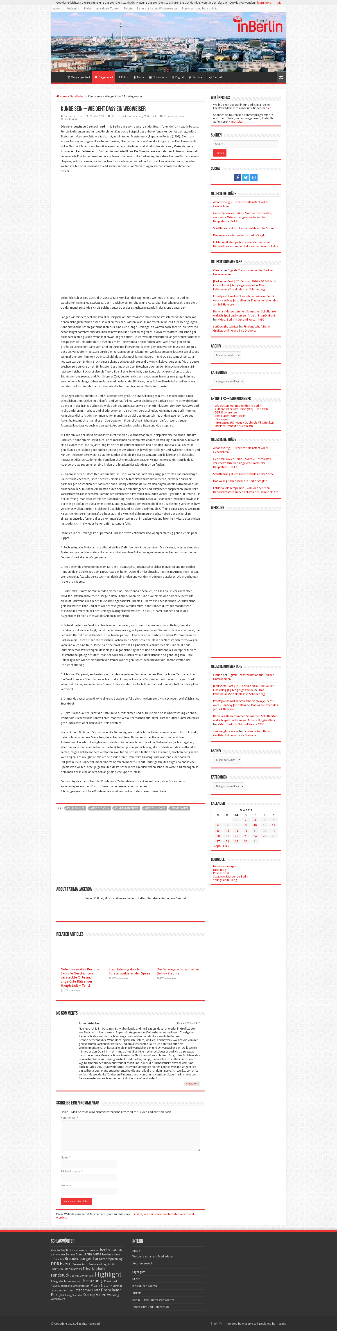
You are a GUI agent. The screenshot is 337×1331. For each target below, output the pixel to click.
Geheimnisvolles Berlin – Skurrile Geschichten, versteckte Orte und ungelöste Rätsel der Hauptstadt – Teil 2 (80, 977)
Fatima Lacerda (73, 116)
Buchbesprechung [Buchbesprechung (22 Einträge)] (110, 1259)
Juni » (226, 846)
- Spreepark (221, 419)
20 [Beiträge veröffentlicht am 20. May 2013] (218, 836)
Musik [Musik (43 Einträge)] (95, 1285)
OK (279, 2)
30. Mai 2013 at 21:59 (188, 1023)
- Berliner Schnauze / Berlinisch (233, 426)
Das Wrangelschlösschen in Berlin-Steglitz (178, 971)
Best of (215, 77)
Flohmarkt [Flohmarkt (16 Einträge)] (57, 1268)
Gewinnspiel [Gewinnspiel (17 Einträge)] (86, 1275)
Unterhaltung (135, 116)
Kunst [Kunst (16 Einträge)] (107, 1281)
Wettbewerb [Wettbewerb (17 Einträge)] (58, 1298)
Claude (217, 270)
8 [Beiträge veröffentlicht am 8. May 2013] (236, 825)
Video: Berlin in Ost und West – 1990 (241, 319)
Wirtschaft (150, 116)
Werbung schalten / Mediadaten (153, 1256)
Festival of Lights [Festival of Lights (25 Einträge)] (100, 1264)
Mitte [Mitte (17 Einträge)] (75, 1285)
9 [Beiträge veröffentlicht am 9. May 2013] (246, 825)
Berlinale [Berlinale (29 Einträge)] (116, 1250)
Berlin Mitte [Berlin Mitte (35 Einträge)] (91, 1254)
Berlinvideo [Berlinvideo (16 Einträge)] (57, 1259)
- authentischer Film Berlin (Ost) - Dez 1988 (240, 409)
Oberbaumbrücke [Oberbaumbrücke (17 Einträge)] (61, 1290)
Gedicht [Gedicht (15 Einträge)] (74, 1275)
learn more (264, 2)
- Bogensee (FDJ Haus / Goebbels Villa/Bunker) (243, 422)
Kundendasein (100, 808)
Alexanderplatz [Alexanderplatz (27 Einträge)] (61, 1250)
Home (59, 76)
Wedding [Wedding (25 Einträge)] (113, 1295)
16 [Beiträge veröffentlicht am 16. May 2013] (245, 830)
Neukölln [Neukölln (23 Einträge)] (116, 1285)
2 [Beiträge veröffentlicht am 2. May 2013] (246, 819)
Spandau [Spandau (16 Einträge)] (77, 1295)
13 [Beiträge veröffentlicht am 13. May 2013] (218, 830)
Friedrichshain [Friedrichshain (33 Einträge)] (94, 1268)
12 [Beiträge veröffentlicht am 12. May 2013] (273, 825)
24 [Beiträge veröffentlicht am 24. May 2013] (255, 836)
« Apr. (217, 846)
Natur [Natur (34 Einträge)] (105, 1286)
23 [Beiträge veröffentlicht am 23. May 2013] (245, 836)
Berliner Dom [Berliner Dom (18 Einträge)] (74, 1254)
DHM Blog (219, 869)
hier (268, 108)
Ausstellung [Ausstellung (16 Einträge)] (92, 1250)
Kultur (123, 77)
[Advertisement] (130, 850)
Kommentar (69, 1117)
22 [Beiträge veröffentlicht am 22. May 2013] (236, 836)
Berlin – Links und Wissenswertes (157, 8)
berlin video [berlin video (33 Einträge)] (111, 1254)
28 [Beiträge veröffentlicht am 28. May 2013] (227, 841)
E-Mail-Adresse (72, 1171)
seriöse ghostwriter (225, 326)
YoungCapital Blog (225, 880)
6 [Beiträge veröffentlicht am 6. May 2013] (218, 825)
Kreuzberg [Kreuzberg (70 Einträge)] (93, 1280)
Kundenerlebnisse (127, 808)
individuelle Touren (107, 8)
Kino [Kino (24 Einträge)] (79, 1281)
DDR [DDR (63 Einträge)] (55, 1263)
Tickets (128, 8)
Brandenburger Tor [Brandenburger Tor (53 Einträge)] (82, 1258)
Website (66, 1185)
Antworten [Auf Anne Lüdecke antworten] (192, 1083)
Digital (178, 77)
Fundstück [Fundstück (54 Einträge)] (60, 1275)
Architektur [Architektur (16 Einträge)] (78, 1250)
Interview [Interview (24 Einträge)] (70, 1281)
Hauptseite (235, 121)
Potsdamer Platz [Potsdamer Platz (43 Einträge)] (86, 1290)
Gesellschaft (78, 96)
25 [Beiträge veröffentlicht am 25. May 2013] (264, 836)
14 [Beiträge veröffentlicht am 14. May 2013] (227, 830)
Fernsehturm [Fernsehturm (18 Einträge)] (80, 1264)
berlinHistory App (224, 866)
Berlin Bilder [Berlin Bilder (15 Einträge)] (58, 1254)
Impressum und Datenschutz (199, 8)
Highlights (73, 8)
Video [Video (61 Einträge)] (101, 1294)
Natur (138, 77)
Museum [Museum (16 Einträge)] (84, 1285)
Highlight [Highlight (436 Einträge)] (108, 1274)
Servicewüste (180, 808)
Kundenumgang (155, 808)
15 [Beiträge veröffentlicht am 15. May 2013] (236, 830)
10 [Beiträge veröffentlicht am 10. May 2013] (255, 825)
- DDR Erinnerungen (225, 412)
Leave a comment (174, 116)
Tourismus (158, 77)
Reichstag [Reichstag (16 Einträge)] (66, 1295)
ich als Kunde (76, 808)
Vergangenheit (79, 77)
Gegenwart (104, 77)
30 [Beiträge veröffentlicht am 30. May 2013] (245, 841)
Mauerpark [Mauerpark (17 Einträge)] (65, 1285)
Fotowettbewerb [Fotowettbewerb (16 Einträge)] (72, 1268)
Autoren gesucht (143, 1263)
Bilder (87, 8)
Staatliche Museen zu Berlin (230, 876)
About (57, 8)
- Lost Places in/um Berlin (229, 415)
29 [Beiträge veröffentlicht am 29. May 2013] (236, 841)
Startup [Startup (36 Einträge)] (89, 1295)
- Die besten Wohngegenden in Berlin (237, 405)
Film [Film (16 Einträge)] (113, 1264)
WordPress (249, 1323)
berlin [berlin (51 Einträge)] (105, 1250)
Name (66, 1157)
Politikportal (221, 873)
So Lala (195, 77)
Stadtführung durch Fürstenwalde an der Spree (129, 971)
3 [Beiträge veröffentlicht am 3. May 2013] (255, 819)
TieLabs (281, 1323)
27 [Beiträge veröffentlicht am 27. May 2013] (218, 841)
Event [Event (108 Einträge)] (66, 1263)
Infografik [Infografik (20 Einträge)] (57, 1281)
